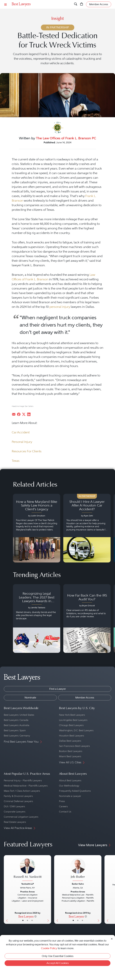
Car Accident (21, 432)
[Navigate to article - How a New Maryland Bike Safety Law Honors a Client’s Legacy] (36, 528)
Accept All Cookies (58, 963)
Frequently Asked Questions (75, 790)
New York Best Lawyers (72, 714)
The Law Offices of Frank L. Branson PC (66, 138)
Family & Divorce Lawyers (18, 796)
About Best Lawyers (70, 780)
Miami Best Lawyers (70, 756)
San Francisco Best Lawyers (74, 746)
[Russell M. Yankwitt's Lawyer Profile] (27, 870)
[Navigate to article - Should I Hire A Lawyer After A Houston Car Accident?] (87, 528)
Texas (16, 461)
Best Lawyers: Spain (15, 730)
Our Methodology (69, 785)
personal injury (59, 307)
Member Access (84, 697)
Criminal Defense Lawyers (18, 801)
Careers (63, 806)
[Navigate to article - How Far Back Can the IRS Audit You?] (87, 618)
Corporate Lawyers (14, 811)
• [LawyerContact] (32, 920)
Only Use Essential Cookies (57, 956)
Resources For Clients (26, 451)
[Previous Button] (6, 889)
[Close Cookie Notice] (111, 938)
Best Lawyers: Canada (16, 720)
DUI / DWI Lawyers (14, 806)
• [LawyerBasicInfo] (23, 920)
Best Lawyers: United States (19, 714)
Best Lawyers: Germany (17, 735)
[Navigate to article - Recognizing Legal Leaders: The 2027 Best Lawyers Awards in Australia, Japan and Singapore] (36, 618)
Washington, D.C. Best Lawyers (76, 730)
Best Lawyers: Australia (16, 725)
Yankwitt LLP (27, 883)
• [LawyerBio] (27, 920)
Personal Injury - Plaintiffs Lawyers (23, 780)
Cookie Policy (49, 948)
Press (62, 801)
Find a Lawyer (57, 688)
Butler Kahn (78, 883)
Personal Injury (22, 442)
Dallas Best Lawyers (70, 740)
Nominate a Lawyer (70, 796)
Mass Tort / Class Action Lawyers (22, 790)
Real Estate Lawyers (15, 822)
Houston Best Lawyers (71, 735)
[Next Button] (48, 889)
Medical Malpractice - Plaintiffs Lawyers (26, 785)
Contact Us (65, 811)
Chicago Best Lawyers (71, 725)
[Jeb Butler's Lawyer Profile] (77, 870)
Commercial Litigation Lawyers (21, 816)
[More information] (35, 916)
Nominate (30, 697)
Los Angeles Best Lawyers (73, 720)
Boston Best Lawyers (70, 751)
